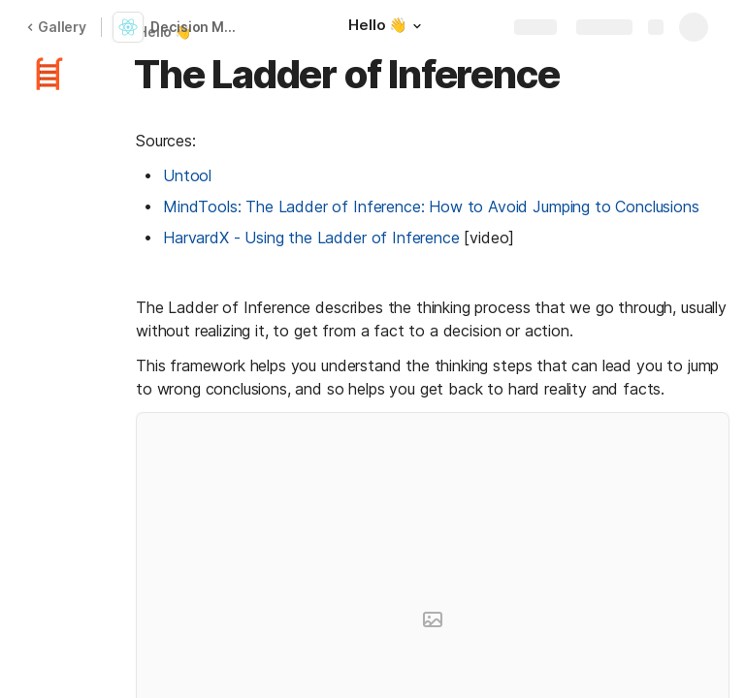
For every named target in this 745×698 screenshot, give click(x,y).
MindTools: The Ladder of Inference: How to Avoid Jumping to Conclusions (431, 206)
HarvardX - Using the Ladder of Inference (311, 237)
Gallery (56, 26)
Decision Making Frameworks (197, 26)
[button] (417, 26)
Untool (187, 175)
